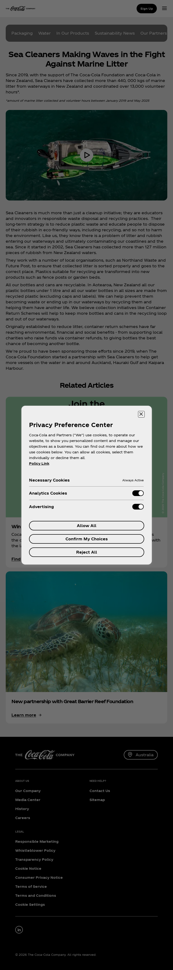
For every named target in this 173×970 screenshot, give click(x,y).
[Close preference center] (141, 414)
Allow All (86, 525)
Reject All (86, 552)
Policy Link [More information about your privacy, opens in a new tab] (39, 463)
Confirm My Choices (86, 539)
